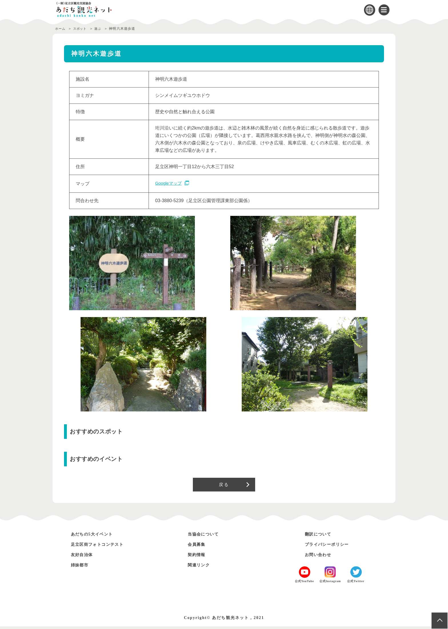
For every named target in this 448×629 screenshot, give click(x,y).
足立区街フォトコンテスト (102, 546)
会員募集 (198, 546)
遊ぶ (102, 29)
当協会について (206, 536)
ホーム (61, 29)
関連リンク (201, 567)
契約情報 (198, 557)
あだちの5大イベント (96, 536)
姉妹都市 (81, 567)
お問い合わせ (320, 557)
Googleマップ (169, 183)
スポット (82, 29)
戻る (224, 486)
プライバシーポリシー (331, 546)
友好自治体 (84, 557)
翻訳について (320, 536)
